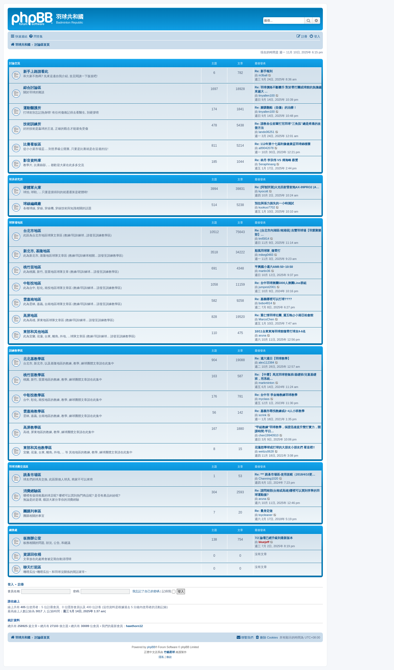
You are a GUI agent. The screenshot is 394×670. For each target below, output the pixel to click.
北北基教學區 (34, 359)
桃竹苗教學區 (34, 375)
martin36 (264, 270)
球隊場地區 (16, 222)
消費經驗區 (32, 491)
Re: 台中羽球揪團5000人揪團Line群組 (280, 283)
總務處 (13, 530)
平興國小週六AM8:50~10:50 (274, 266)
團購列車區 (32, 511)
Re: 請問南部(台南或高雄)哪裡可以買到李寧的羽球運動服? (287, 492)
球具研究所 (16, 179)
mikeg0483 (266, 254)
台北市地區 (32, 231)
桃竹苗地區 (32, 267)
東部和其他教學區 (37, 448)
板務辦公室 (32, 538)
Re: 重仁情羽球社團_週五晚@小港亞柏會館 (284, 315)
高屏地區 (30, 316)
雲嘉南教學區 (34, 411)
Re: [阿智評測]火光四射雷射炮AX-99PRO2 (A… (287, 187)
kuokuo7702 (267, 207)
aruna (262, 335)
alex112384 (266, 362)
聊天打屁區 (32, 567)
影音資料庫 (32, 160)
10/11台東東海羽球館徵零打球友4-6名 (280, 331)
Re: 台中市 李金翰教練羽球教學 (276, 394)
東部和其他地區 (35, 332)
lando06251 (266, 132)
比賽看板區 (32, 144)
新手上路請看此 (35, 71)
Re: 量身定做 (264, 510)
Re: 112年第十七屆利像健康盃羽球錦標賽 (283, 144)
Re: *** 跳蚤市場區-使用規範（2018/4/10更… (285, 474)
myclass (264, 399)
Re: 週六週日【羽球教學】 (273, 358)
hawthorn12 (134, 626)
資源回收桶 (32, 554)
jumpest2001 (267, 287)
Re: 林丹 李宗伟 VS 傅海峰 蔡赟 (276, 160)
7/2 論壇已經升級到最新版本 (274, 538)
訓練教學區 (16, 350)
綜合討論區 (32, 88)
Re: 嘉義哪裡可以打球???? (273, 299)
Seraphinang (267, 164)
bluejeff (264, 542)
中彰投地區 (32, 283)
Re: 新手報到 (264, 71)
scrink (262, 415)
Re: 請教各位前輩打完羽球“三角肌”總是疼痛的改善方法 (288, 125)
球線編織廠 (32, 204)
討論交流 (14, 63)
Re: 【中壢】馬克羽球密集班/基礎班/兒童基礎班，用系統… (285, 376)
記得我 (168, 591)
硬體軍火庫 (32, 187)
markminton (266, 382)
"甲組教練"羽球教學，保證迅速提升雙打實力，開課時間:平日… (288, 429)
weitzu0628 (266, 451)
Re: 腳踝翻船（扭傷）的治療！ (276, 107)
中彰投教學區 (34, 395)
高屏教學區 (32, 427)
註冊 (21, 584)
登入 (11, 584)
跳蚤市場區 (32, 475)
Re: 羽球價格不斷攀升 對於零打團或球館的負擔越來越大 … (288, 89)
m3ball (263, 75)
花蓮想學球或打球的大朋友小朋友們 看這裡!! (285, 447)
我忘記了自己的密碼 (146, 591)
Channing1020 (268, 478)
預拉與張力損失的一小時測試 (274, 203)
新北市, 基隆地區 (36, 251)
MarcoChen (266, 319)
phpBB (151, 647)
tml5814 (264, 238)
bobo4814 (265, 303)
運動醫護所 (32, 108)
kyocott (263, 191)
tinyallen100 (267, 95)
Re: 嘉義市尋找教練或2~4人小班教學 (280, 411)
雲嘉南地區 (32, 299)
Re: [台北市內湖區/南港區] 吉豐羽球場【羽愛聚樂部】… (288, 232)
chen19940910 (269, 435)
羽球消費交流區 (18, 466)
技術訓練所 (32, 124)
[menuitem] (36, 36)
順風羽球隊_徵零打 (267, 250)
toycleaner (266, 515)
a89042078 (266, 148)
